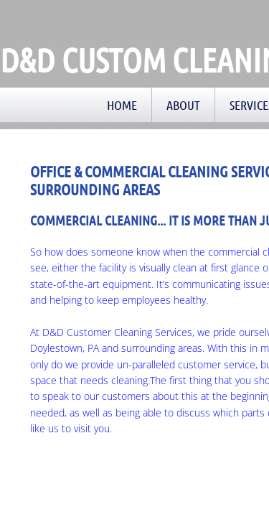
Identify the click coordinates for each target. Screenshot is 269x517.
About (183, 105)
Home (122, 105)
